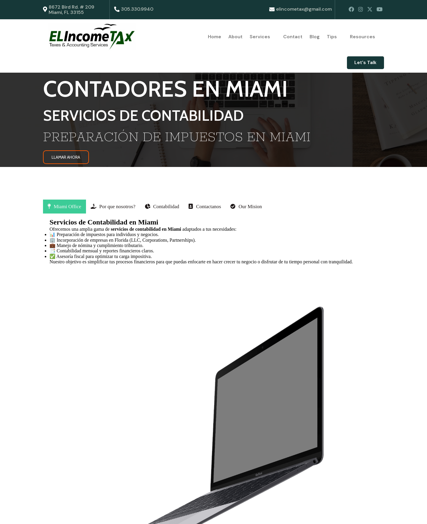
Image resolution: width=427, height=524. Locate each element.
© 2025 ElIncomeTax (66, 514)
